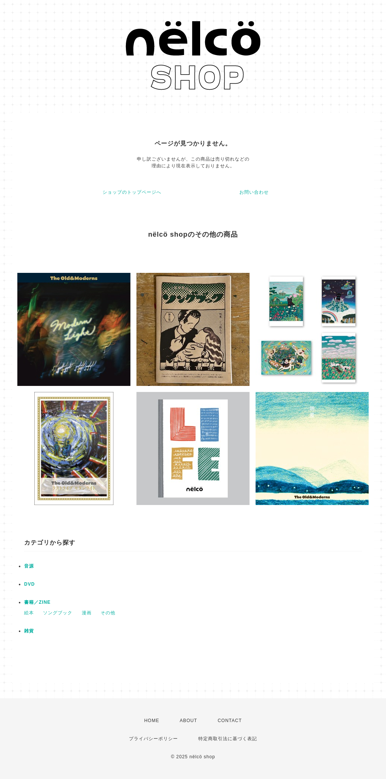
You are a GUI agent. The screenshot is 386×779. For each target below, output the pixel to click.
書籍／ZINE (37, 602)
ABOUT (188, 720)
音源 (29, 566)
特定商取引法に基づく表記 (227, 738)
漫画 (87, 612)
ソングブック (57, 612)
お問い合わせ (254, 192)
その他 (108, 612)
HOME (151, 720)
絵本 (29, 612)
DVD (29, 584)
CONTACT (230, 720)
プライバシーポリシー (153, 738)
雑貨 (29, 631)
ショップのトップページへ (132, 192)
